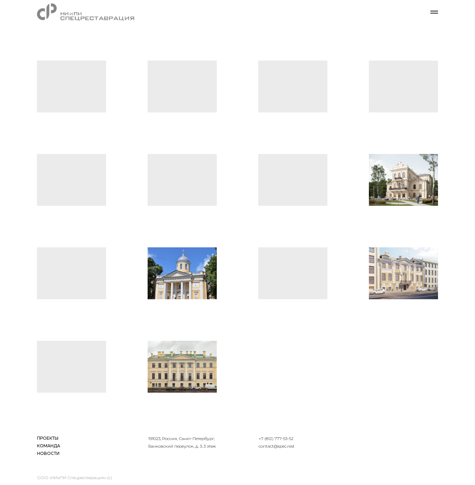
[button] (71, 86)
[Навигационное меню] (434, 12)
